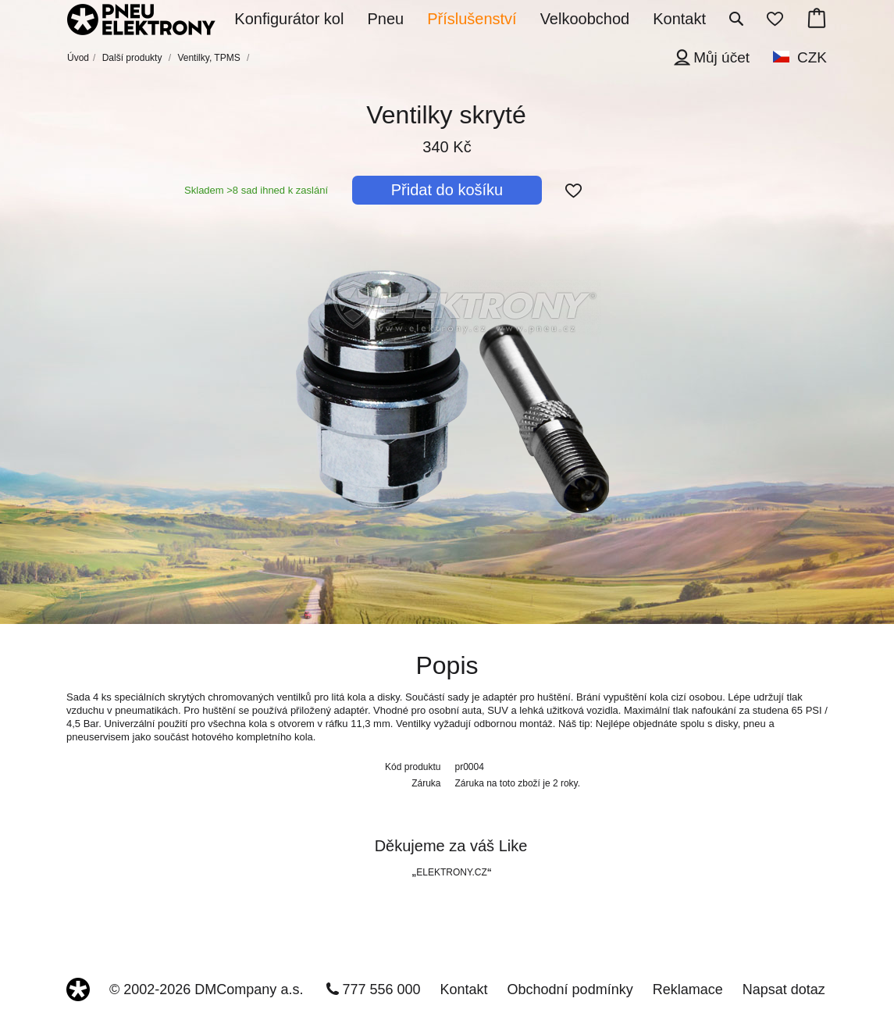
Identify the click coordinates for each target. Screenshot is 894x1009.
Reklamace (688, 989)
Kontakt (464, 989)
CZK (812, 57)
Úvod (78, 57)
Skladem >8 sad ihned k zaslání (256, 190)
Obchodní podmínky (570, 989)
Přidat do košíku (447, 189)
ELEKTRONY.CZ (451, 872)
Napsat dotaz (784, 989)
